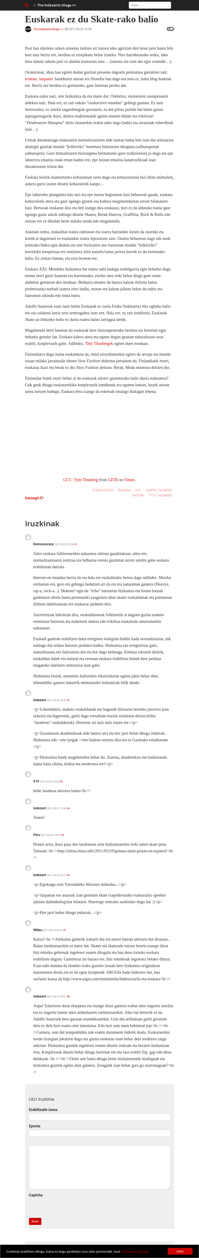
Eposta (34, 1126)
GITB (113, 479)
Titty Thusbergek (99, 343)
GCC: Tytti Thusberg (80, 479)
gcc (138, 490)
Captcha (36, 1195)
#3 (61, 781)
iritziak (138, 495)
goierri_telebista (159, 490)
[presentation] (60, 1207)
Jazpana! (46, 79)
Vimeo (129, 479)
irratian (31, 79)
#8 (68, 996)
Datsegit (34, 498)
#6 (68, 875)
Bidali (35, 1221)
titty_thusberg (160, 495)
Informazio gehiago (135, 1251)
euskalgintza (103, 490)
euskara (124, 490)
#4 (68, 808)
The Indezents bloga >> (56, 5)
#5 (62, 835)
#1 (76, 544)
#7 (64, 930)
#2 (68, 700)
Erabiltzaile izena (43, 1109)
